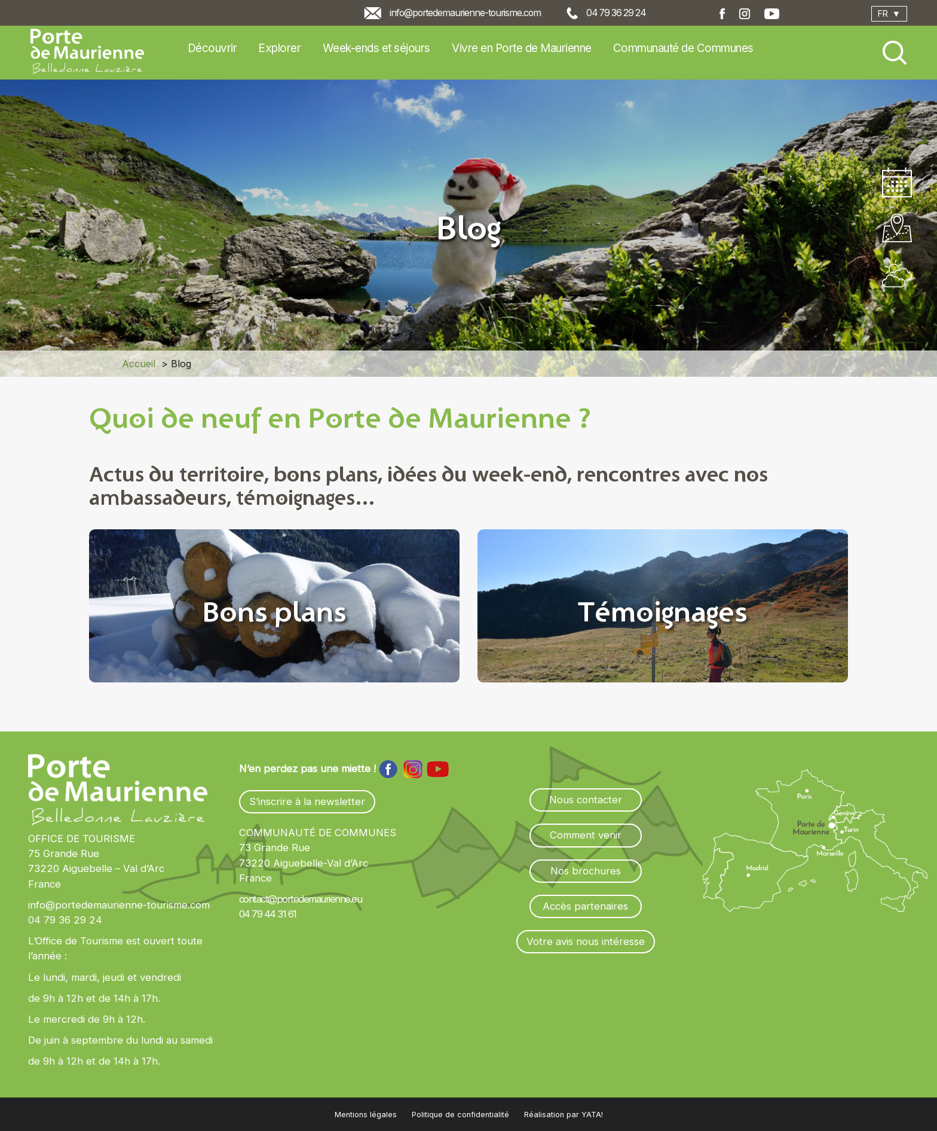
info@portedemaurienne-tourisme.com (465, 13)
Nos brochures (585, 871)
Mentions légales (366, 1114)
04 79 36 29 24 (616, 13)
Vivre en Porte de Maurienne (522, 48)
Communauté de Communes (683, 48)
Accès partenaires (585, 906)
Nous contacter (585, 800)
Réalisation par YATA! (563, 1114)
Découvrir (212, 48)
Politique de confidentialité (460, 1114)
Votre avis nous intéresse (585, 941)
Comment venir (585, 835)
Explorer (279, 48)
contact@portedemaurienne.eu (300, 899)
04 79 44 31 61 (267, 914)
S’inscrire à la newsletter (307, 801)
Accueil (138, 364)
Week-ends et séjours (376, 48)
